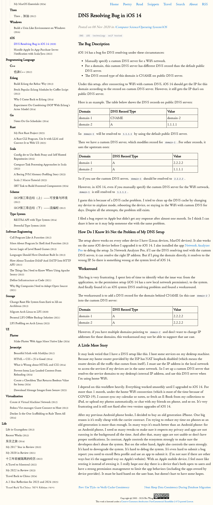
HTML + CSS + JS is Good (33, 359)
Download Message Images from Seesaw (40, 390)
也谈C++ (23, 72)
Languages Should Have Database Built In (37, 255)
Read (139, 4)
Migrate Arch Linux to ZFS (29, 312)
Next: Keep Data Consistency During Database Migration (177, 487)
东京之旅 (15, 441)
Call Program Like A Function (30, 237)
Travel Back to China (21, 476)
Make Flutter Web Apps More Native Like (42, 341)
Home (114, 4)
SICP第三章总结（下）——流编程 (40, 208)
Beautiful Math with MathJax (34, 353)
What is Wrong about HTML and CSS (40, 365)
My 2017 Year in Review (23, 447)
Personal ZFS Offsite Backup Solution (35, 317)
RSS (205, 4)
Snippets (153, 4)
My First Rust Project (29, 133)
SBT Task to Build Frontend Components (41, 186)
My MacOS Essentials (30, 4)
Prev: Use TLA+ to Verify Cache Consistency (104, 487)
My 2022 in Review (21, 470)
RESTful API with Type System (35, 220)
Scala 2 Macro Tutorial (30, 180)
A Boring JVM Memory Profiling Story (40, 174)
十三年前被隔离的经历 (24, 459)
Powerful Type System (30, 225)
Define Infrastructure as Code (30, 280)
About (193, 4)
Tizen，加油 (25, 16)
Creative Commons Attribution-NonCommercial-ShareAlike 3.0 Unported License (157, 501)
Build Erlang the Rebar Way (33, 84)
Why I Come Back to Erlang (34, 99)
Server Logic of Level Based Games (33, 249)
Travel (167, 4)
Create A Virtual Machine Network (34, 402)
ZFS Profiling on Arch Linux (30, 323)
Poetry (127, 4)
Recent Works (17, 435)
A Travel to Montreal (21, 464)
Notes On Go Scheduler (31, 121)
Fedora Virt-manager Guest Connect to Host (39, 408)
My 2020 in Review (21, 453)
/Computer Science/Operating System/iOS (141, 27)
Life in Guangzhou (20, 429)
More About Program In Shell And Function (39, 243)
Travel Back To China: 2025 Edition (30, 487)
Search (180, 4)
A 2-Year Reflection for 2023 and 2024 (32, 482)
